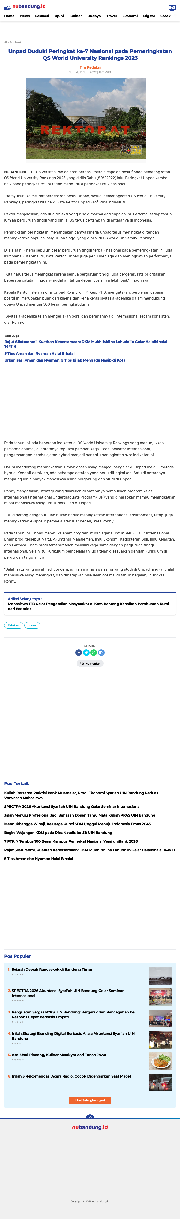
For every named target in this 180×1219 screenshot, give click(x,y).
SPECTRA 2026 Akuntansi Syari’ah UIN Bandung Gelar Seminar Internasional (68, 993)
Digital (149, 16)
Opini (59, 16)
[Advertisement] (90, 28)
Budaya (94, 16)
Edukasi (42, 16)
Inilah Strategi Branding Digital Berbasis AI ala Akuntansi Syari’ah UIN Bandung (73, 1036)
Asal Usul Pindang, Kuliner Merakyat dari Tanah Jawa (59, 1055)
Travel (111, 16)
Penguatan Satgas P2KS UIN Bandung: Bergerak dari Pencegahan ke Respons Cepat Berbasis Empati (73, 1014)
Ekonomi (130, 16)
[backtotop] (90, 1118)
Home (9, 16)
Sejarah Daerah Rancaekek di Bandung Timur (52, 969)
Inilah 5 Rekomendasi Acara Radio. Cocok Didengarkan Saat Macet (71, 1076)
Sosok (165, 16)
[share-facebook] (78, 652)
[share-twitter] (86, 652)
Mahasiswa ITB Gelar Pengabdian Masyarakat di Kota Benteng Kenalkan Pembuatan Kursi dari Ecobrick (88, 606)
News (25, 16)
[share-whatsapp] (93, 652)
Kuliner (75, 16)
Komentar (90, 663)
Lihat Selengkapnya (90, 1100)
